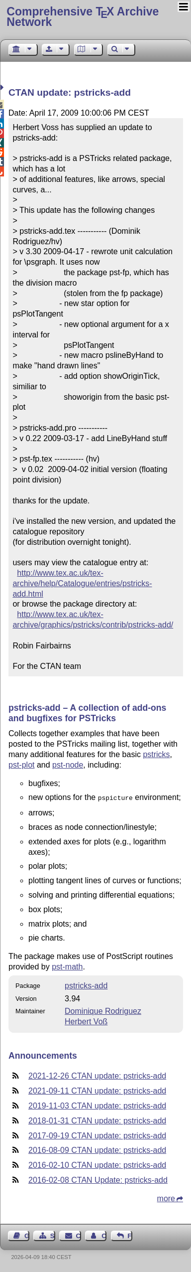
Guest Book (26, 1235)
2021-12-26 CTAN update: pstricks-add (97, 1075)
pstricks (156, 754)
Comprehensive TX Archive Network (82, 16)
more (166, 1197)
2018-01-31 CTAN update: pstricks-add (97, 1119)
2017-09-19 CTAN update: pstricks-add (97, 1134)
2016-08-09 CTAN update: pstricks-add (97, 1149)
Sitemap (52, 1235)
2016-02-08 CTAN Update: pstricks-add (98, 1179)
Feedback (129, 1235)
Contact (78, 1235)
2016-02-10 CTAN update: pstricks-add (97, 1164)
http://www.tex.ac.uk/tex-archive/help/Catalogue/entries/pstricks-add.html (82, 583)
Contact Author (103, 1235)
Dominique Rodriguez (103, 1010)
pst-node (67, 765)
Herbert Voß (86, 1020)
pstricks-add (86, 984)
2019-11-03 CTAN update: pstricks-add (97, 1105)
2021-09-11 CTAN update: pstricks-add (97, 1090)
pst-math (67, 965)
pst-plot (21, 765)
